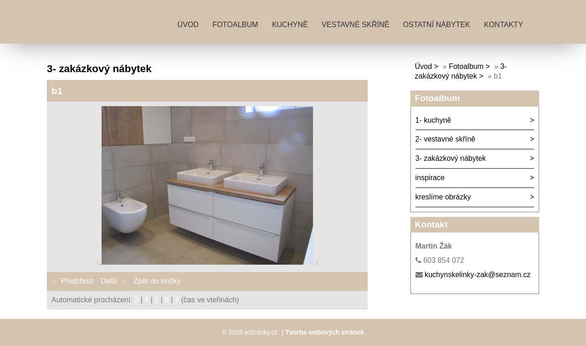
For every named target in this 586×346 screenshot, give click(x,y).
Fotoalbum (235, 24)
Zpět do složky (157, 281)
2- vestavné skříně (445, 139)
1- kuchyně (433, 120)
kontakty (503, 24)
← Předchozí (72, 281)
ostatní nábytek (436, 24)
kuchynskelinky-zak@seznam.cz (478, 274)
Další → (114, 281)
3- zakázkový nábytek (450, 158)
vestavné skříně (355, 24)
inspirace (430, 178)
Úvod (188, 24)
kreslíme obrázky (443, 197)
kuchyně (290, 24)
